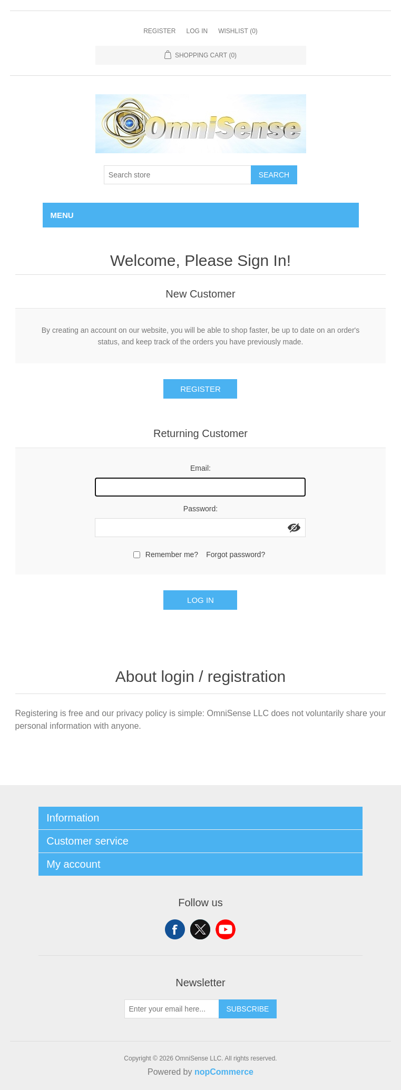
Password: (200, 508)
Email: (200, 468)
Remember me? (171, 554)
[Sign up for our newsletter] (171, 1008)
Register (159, 31)
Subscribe (248, 1009)
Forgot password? (235, 554)
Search (274, 175)
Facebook (175, 929)
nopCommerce (223, 1071)
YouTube (226, 929)
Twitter (200, 929)
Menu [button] (62, 215)
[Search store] (177, 174)
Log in (197, 31)
